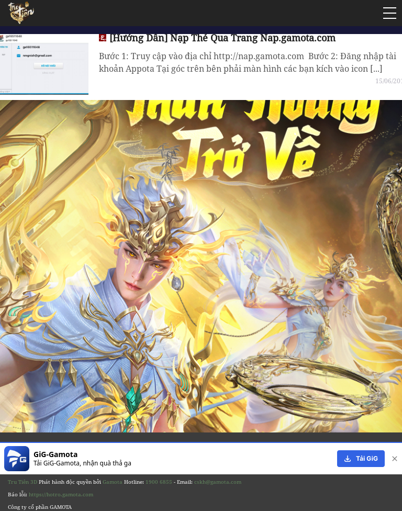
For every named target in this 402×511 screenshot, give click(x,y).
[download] (361, 458)
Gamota (112, 481)
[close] (392, 458)
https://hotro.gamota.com (61, 494)
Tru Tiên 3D (22, 481)
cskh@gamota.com (217, 481)
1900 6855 (159, 481)
